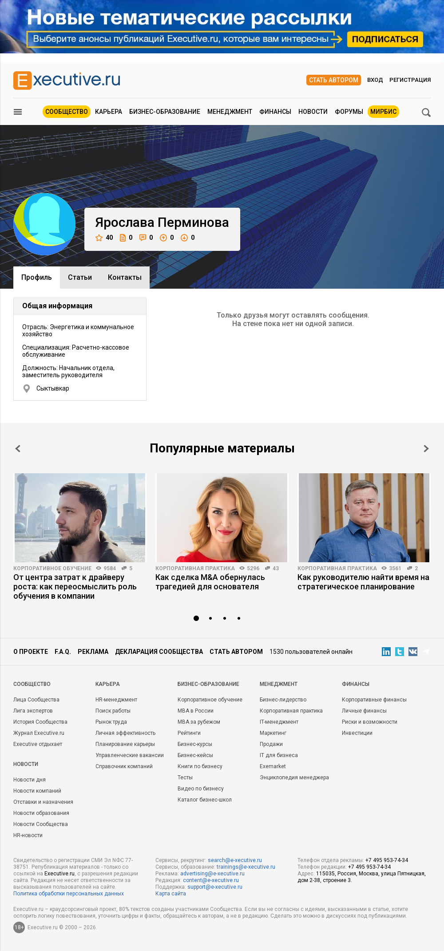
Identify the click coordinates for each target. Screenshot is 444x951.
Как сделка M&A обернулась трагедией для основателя (210, 581)
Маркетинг (273, 733)
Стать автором (333, 80)
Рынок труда (111, 722)
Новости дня (29, 780)
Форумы (349, 111)
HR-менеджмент (116, 700)
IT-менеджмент (279, 722)
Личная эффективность (125, 733)
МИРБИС (383, 111)
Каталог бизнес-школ (205, 800)
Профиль (36, 277)
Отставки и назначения (43, 802)
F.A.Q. (63, 651)
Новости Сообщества (40, 824)
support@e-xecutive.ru (214, 887)
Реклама (93, 651)
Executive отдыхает (37, 744)
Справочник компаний (124, 766)
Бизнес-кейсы (195, 755)
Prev (17, 448)
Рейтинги (189, 733)
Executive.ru (59, 873)
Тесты (185, 777)
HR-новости (28, 835)
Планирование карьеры (125, 744)
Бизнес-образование (164, 111)
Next (426, 448)
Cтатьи (80, 277)
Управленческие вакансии (129, 755)
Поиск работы (113, 711)
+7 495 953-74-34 (386, 860)
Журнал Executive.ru (38, 733)
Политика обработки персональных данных (68, 894)
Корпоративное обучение (52, 568)
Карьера (108, 111)
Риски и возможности (369, 722)
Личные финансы (364, 711)
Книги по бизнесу (200, 766)
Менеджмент (229, 111)
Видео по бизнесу (201, 789)
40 (104, 238)
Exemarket (273, 766)
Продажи (271, 744)
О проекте (30, 651)
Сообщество (66, 111)
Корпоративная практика (195, 568)
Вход (375, 80)
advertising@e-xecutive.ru (212, 873)
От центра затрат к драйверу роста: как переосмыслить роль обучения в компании (75, 586)
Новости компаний (37, 791)
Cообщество (32, 684)
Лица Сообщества (36, 700)
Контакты (125, 277)
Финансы (275, 111)
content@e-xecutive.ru (211, 880)
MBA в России (196, 711)
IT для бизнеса (279, 755)
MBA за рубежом (199, 722)
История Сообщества (40, 722)
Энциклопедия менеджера (294, 777)
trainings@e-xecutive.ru (246, 867)
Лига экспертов (33, 711)
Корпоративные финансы (374, 700)
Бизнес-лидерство (283, 700)
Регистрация (410, 80)
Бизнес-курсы (195, 744)
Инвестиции (357, 733)
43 (276, 568)
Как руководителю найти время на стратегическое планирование (363, 581)
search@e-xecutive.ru (235, 860)
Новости (313, 111)
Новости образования (41, 813)
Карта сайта (170, 894)
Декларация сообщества (159, 651)
